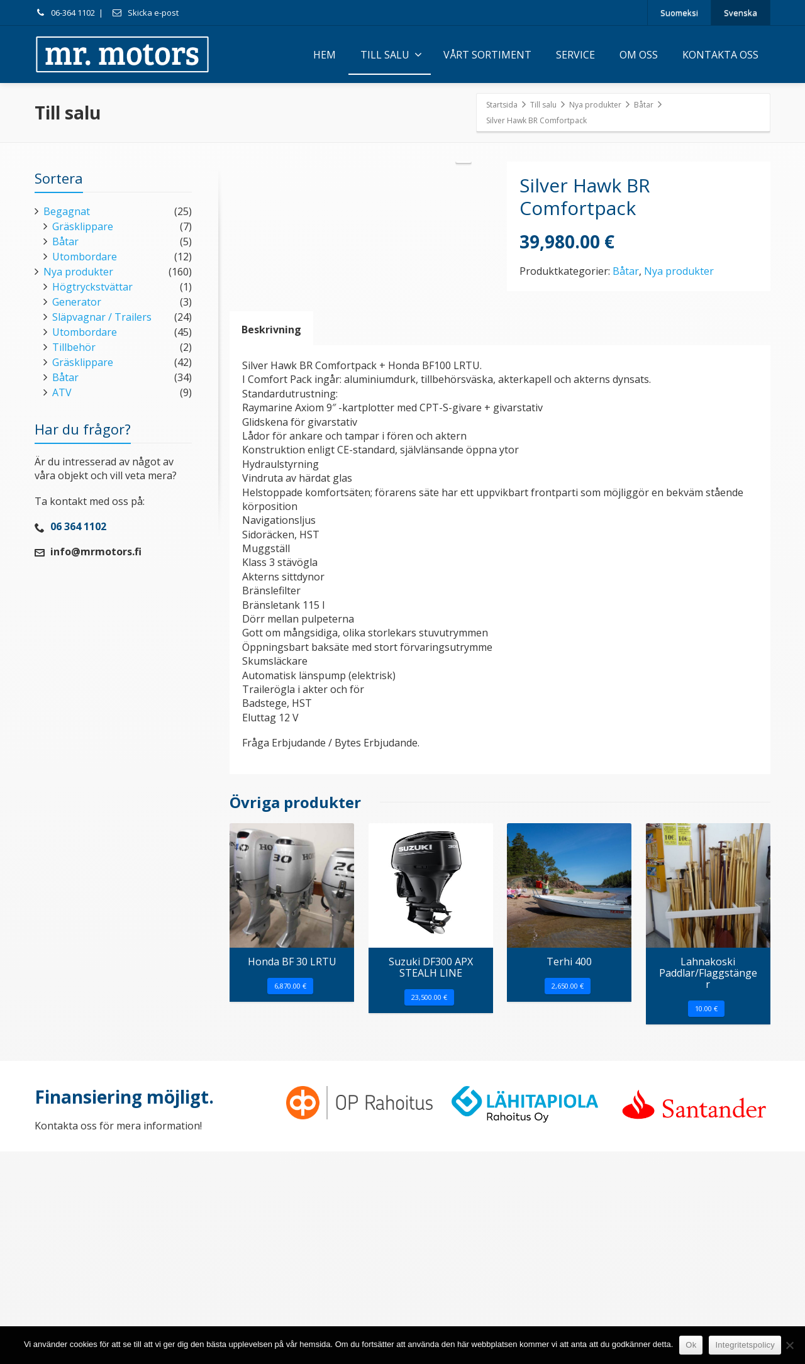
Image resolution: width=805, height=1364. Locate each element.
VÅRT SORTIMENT (487, 55)
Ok (691, 1345)
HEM (324, 55)
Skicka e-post (145, 12)
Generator (76, 302)
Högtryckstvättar (92, 287)
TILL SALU (391, 55)
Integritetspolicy (745, 1345)
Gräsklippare (82, 226)
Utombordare (84, 256)
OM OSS (638, 55)
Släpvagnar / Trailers (102, 317)
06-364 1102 (65, 12)
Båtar (626, 271)
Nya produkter (679, 271)
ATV (62, 392)
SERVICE (575, 55)
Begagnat (66, 211)
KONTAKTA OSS (720, 55)
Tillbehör (74, 347)
